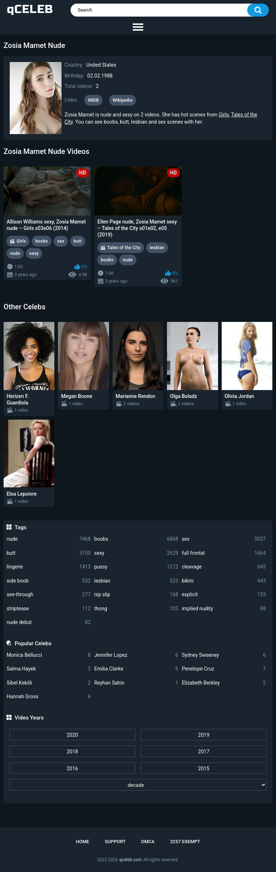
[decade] (138, 785)
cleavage (224, 567)
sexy (136, 553)
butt (48, 553)
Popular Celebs (33, 643)
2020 (72, 735)
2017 (203, 751)
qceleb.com (130, 859)
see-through (48, 595)
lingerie (48, 567)
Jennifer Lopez (136, 655)
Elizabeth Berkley (224, 683)
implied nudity (224, 609)
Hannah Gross (48, 697)
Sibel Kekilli (48, 683)
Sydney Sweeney (224, 655)
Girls (224, 115)
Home (82, 841)
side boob (48, 581)
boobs (136, 539)
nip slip (136, 595)
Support (115, 841)
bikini (224, 581)
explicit (224, 595)
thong (136, 609)
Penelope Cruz (224, 669)
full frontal (224, 553)
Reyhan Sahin (136, 683)
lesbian (136, 581)
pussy (136, 567)
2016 (72, 768)
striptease (48, 609)
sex (224, 539)
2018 (72, 751)
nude (48, 539)
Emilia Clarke (136, 669)
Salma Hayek (48, 669)
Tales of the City (123, 247)
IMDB (93, 100)
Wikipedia (122, 100)
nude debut (48, 622)
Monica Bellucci (48, 655)
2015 (203, 768)
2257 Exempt (185, 841)
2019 (203, 735)
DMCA (147, 841)
